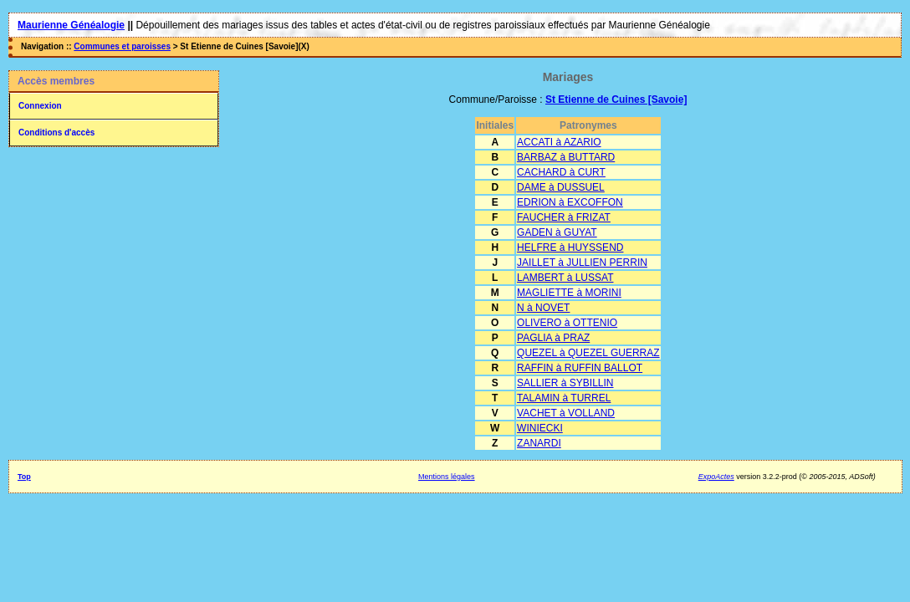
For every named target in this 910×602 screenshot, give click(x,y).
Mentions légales (446, 476)
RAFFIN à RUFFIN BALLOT (579, 368)
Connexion (40, 105)
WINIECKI (540, 428)
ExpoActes (716, 476)
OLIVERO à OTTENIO (567, 323)
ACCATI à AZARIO (559, 142)
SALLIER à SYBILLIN (565, 383)
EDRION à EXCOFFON (570, 202)
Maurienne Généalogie (71, 25)
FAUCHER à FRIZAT (564, 217)
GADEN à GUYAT (557, 232)
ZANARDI (539, 443)
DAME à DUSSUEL (561, 187)
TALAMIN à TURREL (564, 398)
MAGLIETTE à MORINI (569, 292)
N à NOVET (543, 308)
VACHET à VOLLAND (566, 413)
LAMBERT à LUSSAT (565, 277)
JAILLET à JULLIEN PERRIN (582, 262)
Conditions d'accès (56, 132)
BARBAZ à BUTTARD (566, 157)
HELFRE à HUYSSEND (570, 247)
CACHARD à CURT (561, 172)
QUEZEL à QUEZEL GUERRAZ (588, 353)
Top (24, 476)
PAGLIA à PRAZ (553, 338)
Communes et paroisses (122, 46)
